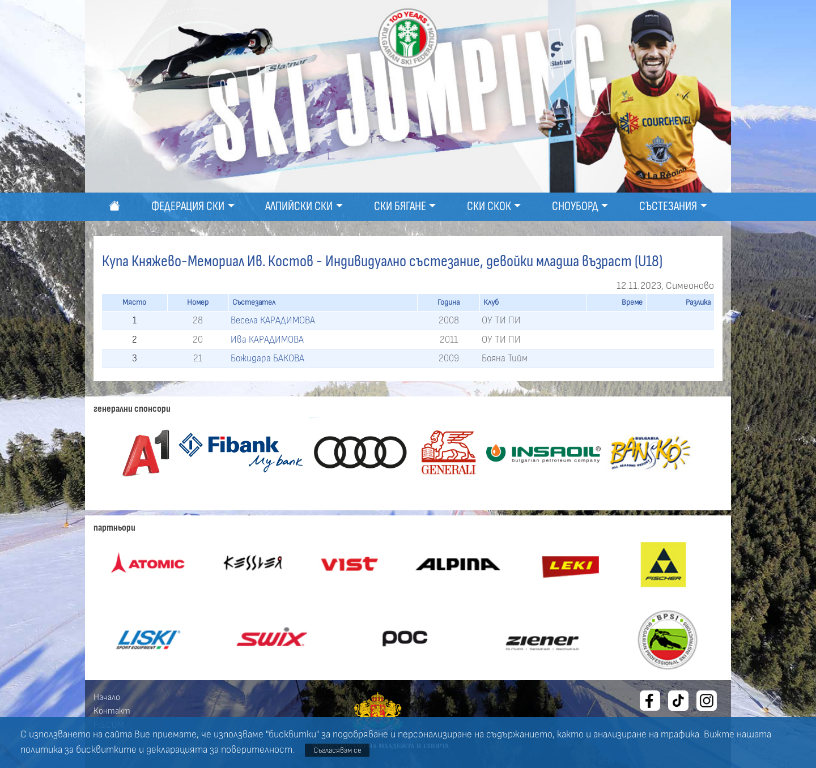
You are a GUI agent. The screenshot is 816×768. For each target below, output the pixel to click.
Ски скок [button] (489, 206)
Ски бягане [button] (400, 206)
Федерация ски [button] (187, 206)
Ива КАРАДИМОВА (267, 339)
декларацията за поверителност (219, 750)
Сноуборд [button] (575, 206)
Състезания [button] (668, 206)
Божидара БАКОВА (267, 358)
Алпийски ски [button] (299, 206)
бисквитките (106, 750)
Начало (107, 697)
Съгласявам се (337, 750)
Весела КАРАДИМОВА (273, 320)
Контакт (112, 710)
